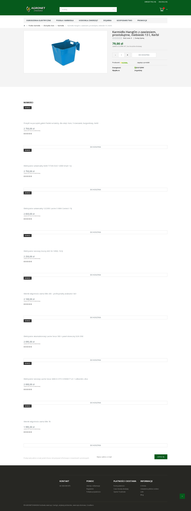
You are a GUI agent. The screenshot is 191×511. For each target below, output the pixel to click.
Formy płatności (119, 486)
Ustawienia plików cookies (149, 489)
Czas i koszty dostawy (121, 489)
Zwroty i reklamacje (93, 486)
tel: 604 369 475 (65, 486)
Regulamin (90, 489)
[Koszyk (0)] (163, 9)
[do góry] (182, 496)
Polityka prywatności (93, 492)
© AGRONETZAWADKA (32, 505)
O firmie (143, 486)
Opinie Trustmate (120, 492)
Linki (141, 492)
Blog (142, 495)
